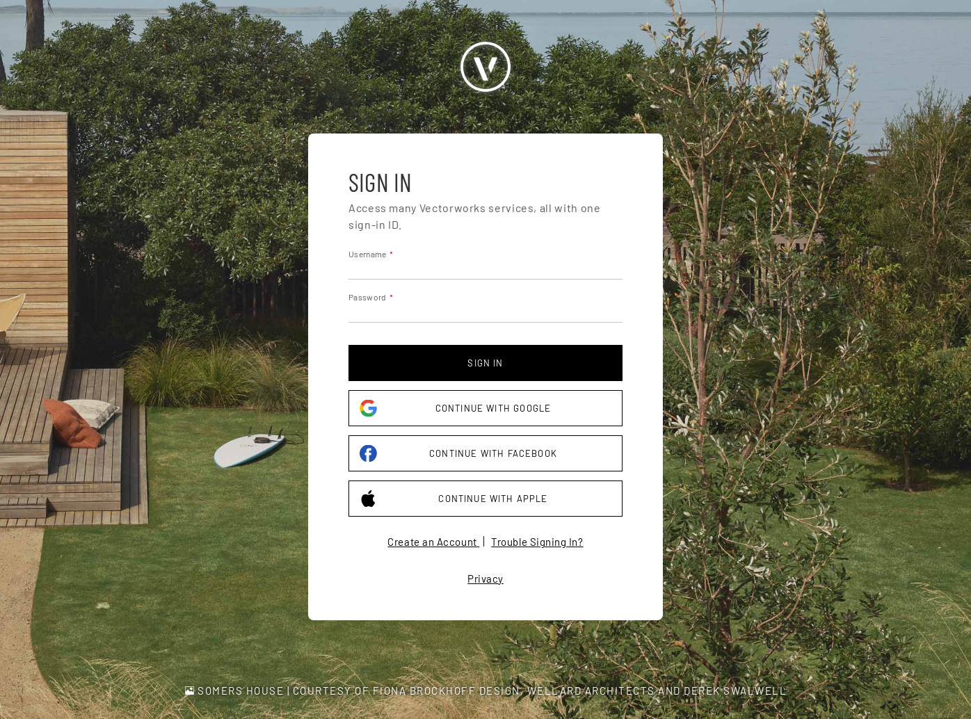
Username (367, 254)
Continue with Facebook (458, 453)
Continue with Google (455, 408)
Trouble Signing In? (537, 541)
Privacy (485, 578)
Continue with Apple (454, 499)
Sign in (485, 363)
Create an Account (433, 541)
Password (367, 297)
